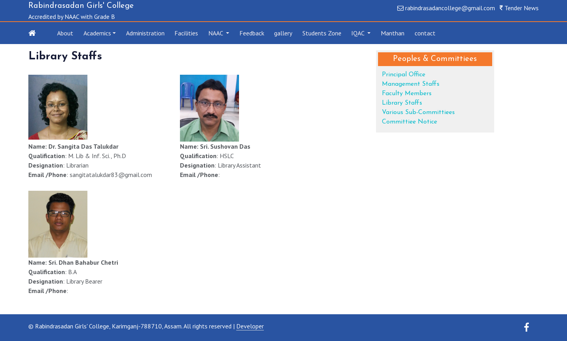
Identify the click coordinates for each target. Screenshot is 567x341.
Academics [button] (97, 33)
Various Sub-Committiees (418, 112)
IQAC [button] (358, 33)
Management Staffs (410, 84)
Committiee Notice (409, 122)
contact (425, 33)
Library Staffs (402, 103)
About (65, 33)
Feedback (251, 33)
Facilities (186, 33)
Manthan (392, 33)
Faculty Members (407, 93)
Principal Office (403, 75)
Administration (145, 33)
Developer (250, 326)
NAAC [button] (216, 33)
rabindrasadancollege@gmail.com (450, 8)
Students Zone (321, 33)
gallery (283, 33)
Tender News (521, 8)
